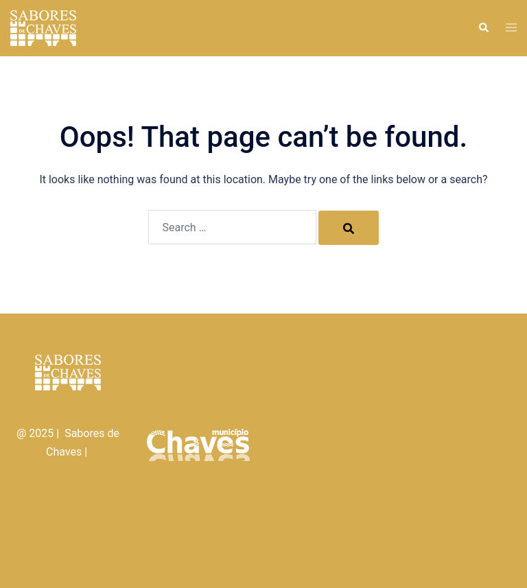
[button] (483, 28)
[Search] (348, 228)
